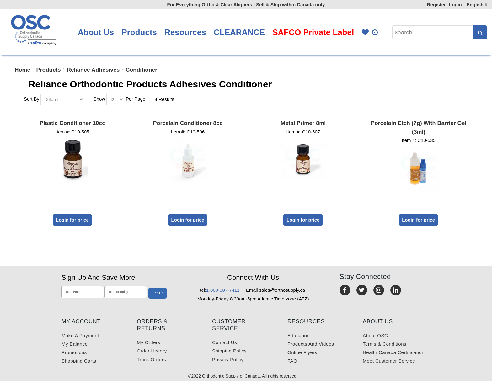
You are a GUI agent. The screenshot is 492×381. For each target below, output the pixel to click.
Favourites (365, 32)
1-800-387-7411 (220, 290)
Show (99, 99)
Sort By (31, 99)
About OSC (375, 335)
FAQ (292, 360)
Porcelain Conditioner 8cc (188, 123)
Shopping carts (79, 360)
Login (455, 4)
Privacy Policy (227, 359)
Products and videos (310, 344)
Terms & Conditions (384, 344)
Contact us (224, 342)
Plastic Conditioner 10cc (72, 123)
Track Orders (151, 359)
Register (436, 4)
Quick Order (375, 32)
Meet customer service (389, 360)
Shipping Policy (229, 350)
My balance (75, 344)
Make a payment (80, 335)
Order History (152, 350)
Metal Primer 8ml (303, 123)
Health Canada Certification (394, 352)
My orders (148, 342)
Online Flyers (302, 352)
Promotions (74, 352)
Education (298, 335)
